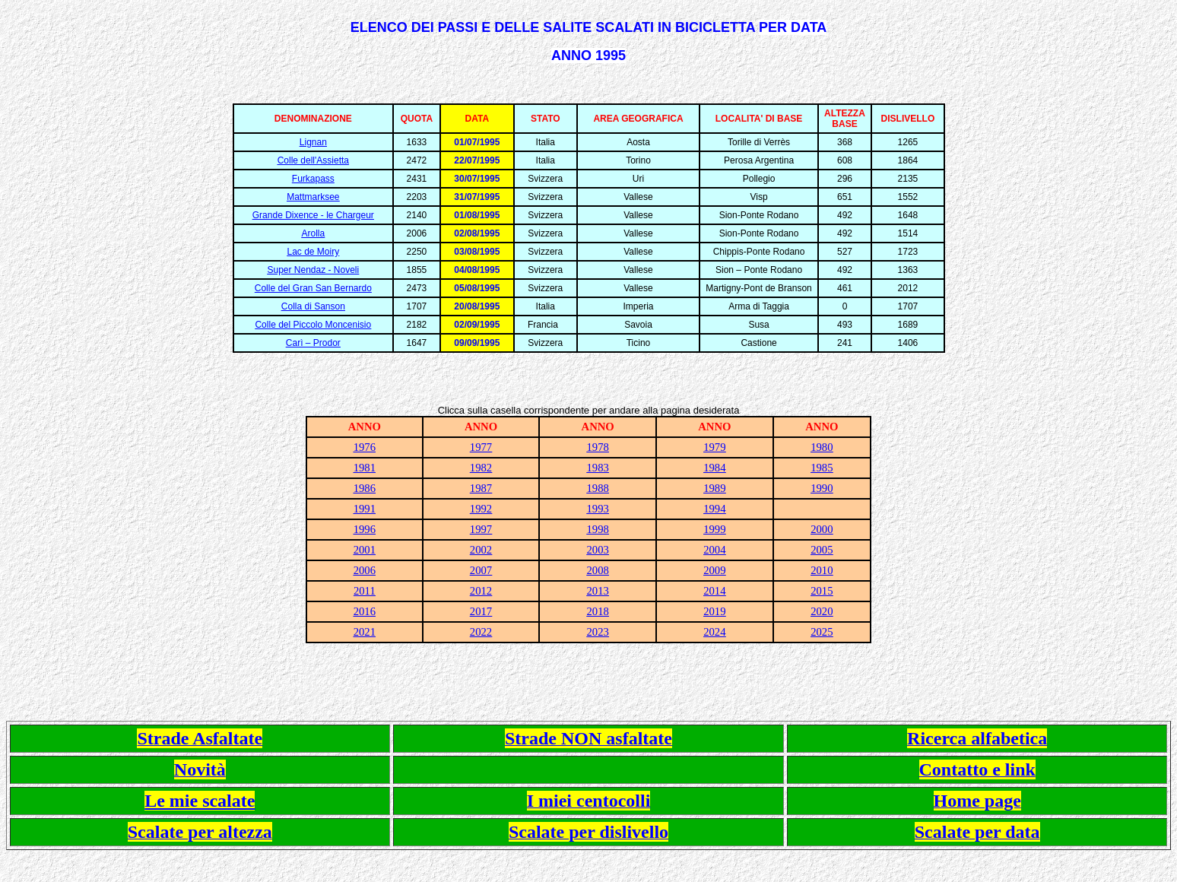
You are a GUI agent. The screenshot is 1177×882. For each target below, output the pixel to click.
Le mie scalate (199, 801)
